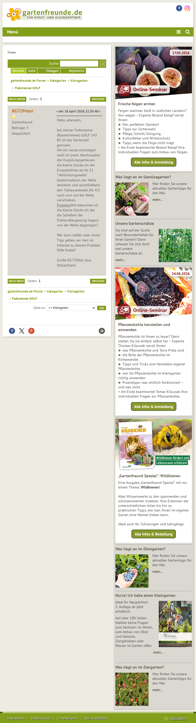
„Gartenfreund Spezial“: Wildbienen (149, 475)
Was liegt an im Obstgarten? (140, 548)
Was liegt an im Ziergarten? (139, 667)
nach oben (177, 718)
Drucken (98, 99)
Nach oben (16, 281)
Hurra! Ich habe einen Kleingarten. (145, 595)
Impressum (16, 718)
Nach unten (17, 99)
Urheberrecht (67, 718)
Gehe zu (39, 308)
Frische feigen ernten (136, 103)
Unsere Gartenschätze (134, 223)
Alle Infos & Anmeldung (153, 162)
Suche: (54, 63)
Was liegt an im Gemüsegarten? (143, 176)
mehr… (157, 199)
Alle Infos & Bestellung (154, 534)
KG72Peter (22, 111)
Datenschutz (41, 718)
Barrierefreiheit (96, 718)
